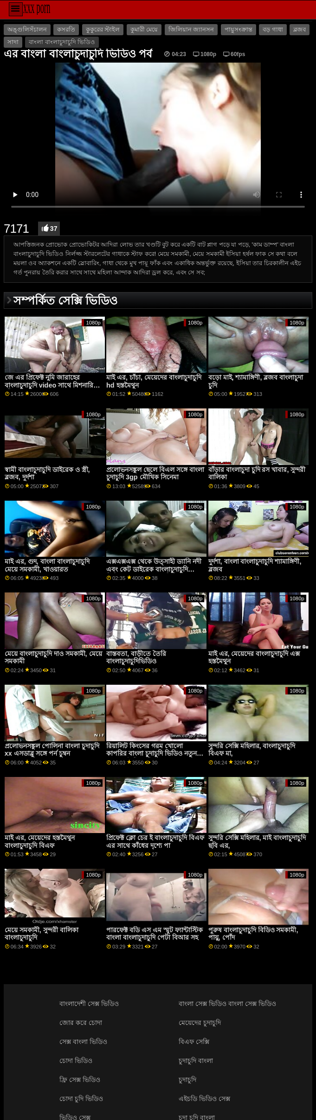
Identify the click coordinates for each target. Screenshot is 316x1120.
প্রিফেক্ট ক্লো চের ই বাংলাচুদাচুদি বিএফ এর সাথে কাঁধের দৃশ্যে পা (155, 841)
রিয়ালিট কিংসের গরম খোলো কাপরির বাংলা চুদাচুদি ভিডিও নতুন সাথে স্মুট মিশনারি (151, 753)
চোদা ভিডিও (75, 1060)
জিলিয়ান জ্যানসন (191, 29)
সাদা (13, 42)
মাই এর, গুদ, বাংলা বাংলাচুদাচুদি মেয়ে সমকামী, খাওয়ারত (47, 565)
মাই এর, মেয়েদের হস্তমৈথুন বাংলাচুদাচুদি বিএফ (40, 841)
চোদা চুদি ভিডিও (81, 1098)
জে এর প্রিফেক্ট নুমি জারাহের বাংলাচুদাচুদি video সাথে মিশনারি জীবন (49, 385)
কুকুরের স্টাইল (103, 29)
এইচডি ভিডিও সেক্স (204, 1098)
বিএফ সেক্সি (194, 1041)
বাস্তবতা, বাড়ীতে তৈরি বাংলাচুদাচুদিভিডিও (136, 657)
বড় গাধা (273, 29)
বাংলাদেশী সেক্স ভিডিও (89, 1003)
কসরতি (66, 29)
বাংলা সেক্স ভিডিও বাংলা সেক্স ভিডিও (227, 1003)
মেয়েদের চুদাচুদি (200, 1022)
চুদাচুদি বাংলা (196, 1060)
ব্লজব (299, 29)
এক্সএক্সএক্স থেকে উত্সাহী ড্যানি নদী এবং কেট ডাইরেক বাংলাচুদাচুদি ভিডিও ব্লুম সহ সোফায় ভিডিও (153, 569)
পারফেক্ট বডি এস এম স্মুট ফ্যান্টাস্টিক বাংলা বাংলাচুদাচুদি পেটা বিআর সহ (154, 934)
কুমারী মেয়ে (144, 29)
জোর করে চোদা (80, 1022)
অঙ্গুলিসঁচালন (27, 29)
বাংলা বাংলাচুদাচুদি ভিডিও (62, 42)
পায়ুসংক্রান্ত (238, 29)
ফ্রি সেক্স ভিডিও (79, 1079)
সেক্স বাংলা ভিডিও (83, 1041)
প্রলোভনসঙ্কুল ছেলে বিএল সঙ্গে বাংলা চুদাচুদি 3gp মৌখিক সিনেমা (155, 473)
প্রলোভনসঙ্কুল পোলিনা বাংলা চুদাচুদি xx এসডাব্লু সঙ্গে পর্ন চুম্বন (52, 749)
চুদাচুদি (187, 1079)
